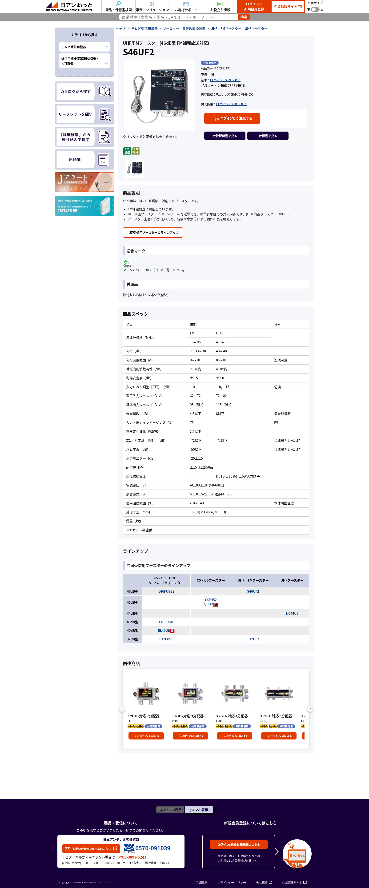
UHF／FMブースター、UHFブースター (239, 28)
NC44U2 (292, 613)
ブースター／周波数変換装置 (184, 28)
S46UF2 (253, 591)
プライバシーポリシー (232, 882)
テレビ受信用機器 (73, 46)
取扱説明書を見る (225, 135)
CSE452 (211, 599)
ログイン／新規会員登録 (254, 6)
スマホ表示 (200, 809)
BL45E (208, 604)
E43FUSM (166, 621)
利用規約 (202, 882)
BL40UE (164, 630)
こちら (154, 269)
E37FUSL (166, 639)
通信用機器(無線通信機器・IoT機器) (80, 60)
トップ (120, 28)
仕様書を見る (268, 135)
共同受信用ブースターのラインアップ (153, 232)
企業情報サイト (286, 6)
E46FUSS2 (166, 591)
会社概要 (262, 882)
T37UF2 (253, 639)
